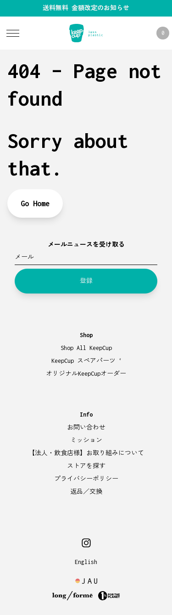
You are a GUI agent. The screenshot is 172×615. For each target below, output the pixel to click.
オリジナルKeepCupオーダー (86, 373)
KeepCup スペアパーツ (86, 360)
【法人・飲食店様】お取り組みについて (86, 453)
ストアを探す (86, 466)
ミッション (86, 440)
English (86, 562)
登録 (86, 280)
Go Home (35, 203)
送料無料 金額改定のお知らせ (86, 8)
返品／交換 (86, 491)
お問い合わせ (86, 427)
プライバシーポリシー (86, 478)
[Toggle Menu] (13, 33)
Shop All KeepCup (86, 347)
